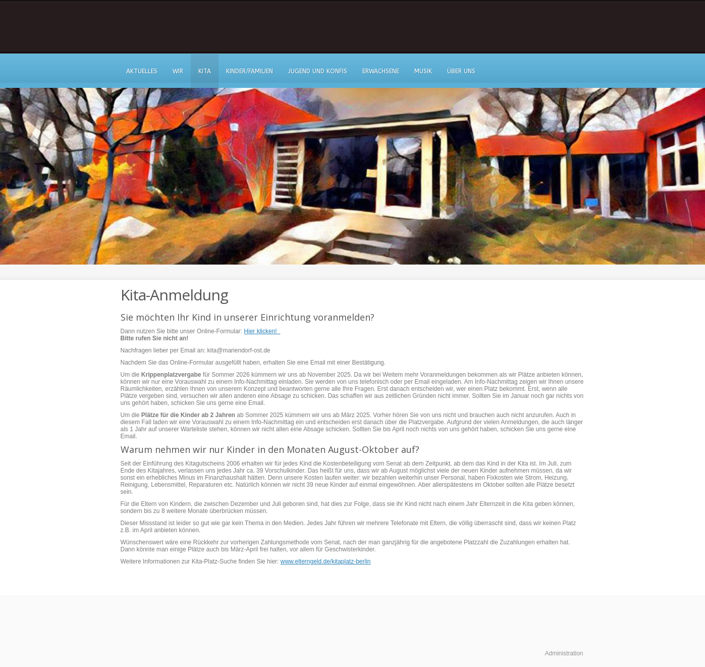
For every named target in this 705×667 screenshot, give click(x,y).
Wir (178, 71)
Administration (564, 653)
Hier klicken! (262, 331)
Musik (423, 71)
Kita (204, 71)
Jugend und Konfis (317, 71)
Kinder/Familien (249, 71)
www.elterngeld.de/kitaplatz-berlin (326, 561)
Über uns (461, 71)
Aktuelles (141, 71)
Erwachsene (380, 71)
